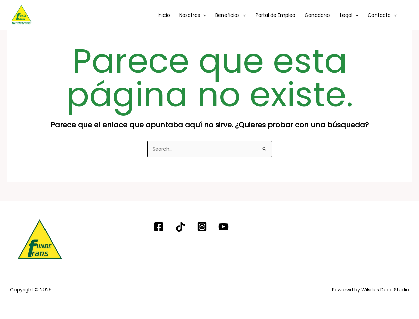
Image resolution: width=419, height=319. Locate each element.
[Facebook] (159, 227)
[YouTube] (223, 227)
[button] (203, 15)
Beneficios (230, 15)
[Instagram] (202, 227)
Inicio (164, 15)
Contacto (382, 15)
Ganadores (318, 15)
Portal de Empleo (275, 15)
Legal (349, 15)
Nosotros (192, 15)
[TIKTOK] (180, 227)
